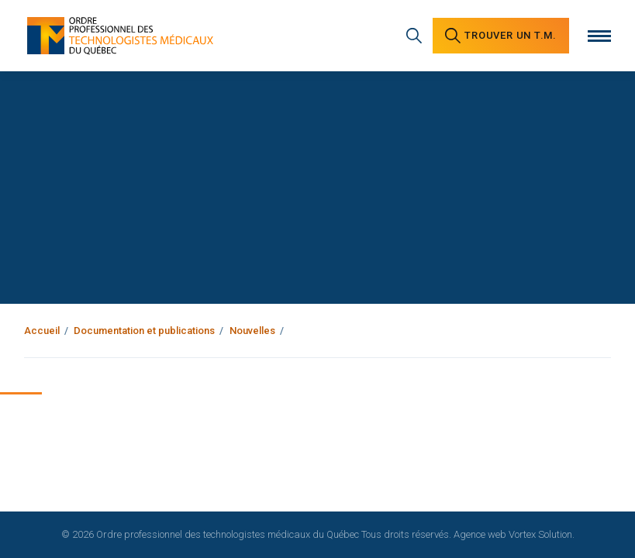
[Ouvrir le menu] (599, 36)
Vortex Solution (540, 534)
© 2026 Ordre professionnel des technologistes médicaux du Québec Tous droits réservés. (256, 534)
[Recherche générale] (414, 35)
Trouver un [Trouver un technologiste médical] (501, 35)
